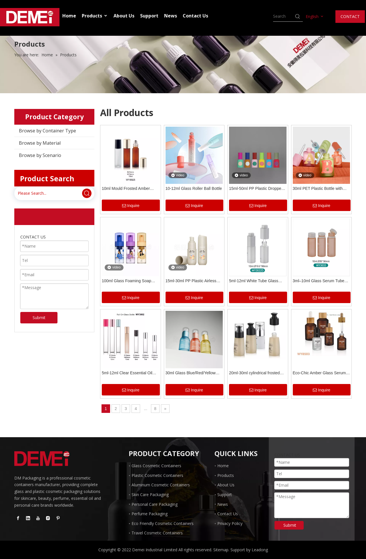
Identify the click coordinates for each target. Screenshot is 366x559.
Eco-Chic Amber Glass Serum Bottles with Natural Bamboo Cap (319, 374)
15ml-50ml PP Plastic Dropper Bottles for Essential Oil (256, 189)
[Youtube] (38, 518)
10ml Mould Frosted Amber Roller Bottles (126, 189)
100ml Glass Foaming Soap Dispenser (126, 281)
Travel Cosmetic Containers (157, 533)
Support (149, 16)
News (170, 16)
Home (69, 16)
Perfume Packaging (150, 513)
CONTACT (350, 16)
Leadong (260, 549)
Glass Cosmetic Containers (156, 465)
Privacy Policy (229, 523)
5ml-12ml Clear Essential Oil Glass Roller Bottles (127, 374)
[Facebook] (18, 518)
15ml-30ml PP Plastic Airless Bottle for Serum (191, 281)
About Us (124, 16)
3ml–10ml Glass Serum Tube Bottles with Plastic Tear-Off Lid (320, 281)
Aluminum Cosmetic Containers (161, 485)
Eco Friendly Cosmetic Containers (163, 523)
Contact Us (195, 16)
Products (95, 16)
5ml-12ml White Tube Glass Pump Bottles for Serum (253, 281)
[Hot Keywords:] (298, 16)
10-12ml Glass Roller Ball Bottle (194, 188)
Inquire (131, 205)
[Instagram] (48, 518)
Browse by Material (40, 143)
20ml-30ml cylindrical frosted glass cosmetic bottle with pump (257, 374)
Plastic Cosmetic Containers (157, 475)
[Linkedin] (28, 518)
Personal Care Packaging (155, 504)
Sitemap (220, 549)
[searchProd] (283, 16)
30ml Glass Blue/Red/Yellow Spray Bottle (191, 374)
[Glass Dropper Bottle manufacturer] (41, 458)
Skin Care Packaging (150, 494)
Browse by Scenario (40, 155)
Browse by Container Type (47, 131)
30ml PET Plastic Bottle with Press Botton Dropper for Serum (321, 189)
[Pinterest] (58, 518)
